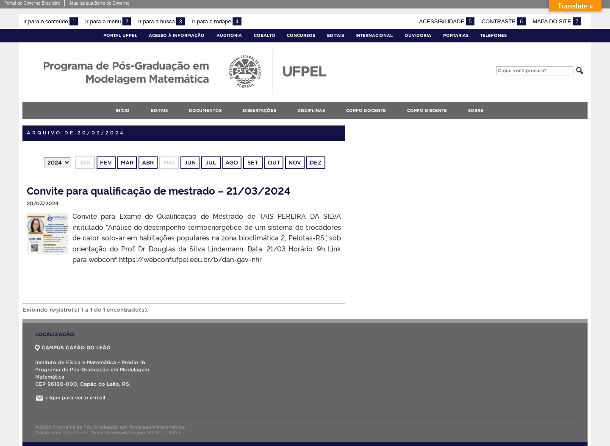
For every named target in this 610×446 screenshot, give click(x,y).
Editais (335, 35)
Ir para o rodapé (216, 21)
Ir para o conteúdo (50, 21)
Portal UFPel (120, 35)
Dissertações (259, 110)
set (252, 162)
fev (106, 162)
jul (210, 162)
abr (148, 162)
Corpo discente (427, 110)
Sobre (475, 110)
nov (294, 162)
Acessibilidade (446, 21)
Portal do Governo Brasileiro (32, 3)
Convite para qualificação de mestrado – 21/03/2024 (158, 190)
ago (231, 162)
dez (316, 162)
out (274, 162)
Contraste (504, 21)
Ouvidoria (418, 35)
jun (190, 162)
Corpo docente (366, 110)
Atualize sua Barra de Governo (99, 3)
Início (123, 110)
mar (127, 162)
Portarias (456, 35)
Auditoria (229, 35)
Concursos (301, 35)
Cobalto (264, 35)
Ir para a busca (161, 21)
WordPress (76, 432)
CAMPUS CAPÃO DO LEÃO (73, 347)
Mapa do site (556, 21)
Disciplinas (311, 110)
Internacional (374, 35)
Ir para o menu (108, 21)
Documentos (205, 110)
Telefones (493, 35)
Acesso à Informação (177, 35)
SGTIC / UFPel (163, 432)
